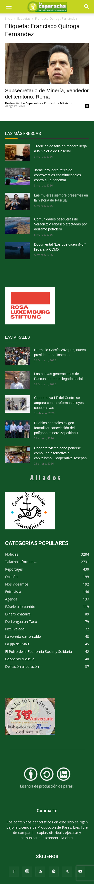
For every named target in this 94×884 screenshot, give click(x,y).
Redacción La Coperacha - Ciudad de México (37, 103)
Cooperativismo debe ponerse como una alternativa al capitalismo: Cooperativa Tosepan (60, 453)
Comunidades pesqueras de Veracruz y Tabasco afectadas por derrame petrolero (60, 224)
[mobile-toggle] (9, 6)
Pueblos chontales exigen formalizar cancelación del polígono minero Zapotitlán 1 (56, 428)
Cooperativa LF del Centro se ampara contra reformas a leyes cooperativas (59, 403)
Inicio (9, 18)
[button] (87, 6)
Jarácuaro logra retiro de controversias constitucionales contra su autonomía (57, 175)
